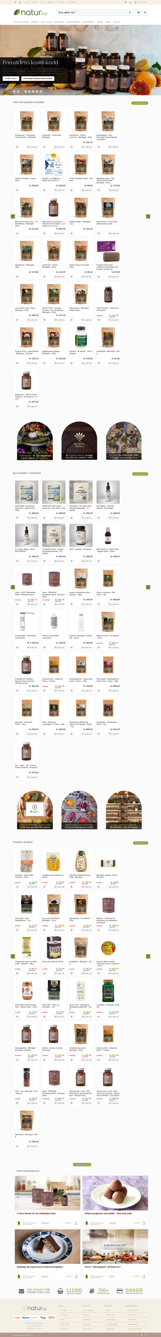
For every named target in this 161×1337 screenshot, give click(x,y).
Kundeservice (132, 1319)
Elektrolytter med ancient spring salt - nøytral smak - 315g (25, 508)
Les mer (68, 1223)
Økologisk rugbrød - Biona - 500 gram (107, 876)
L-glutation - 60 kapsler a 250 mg (107, 1006)
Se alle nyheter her (140, 474)
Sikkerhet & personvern (135, 1329)
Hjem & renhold (87, 1329)
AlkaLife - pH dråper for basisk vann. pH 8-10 (51, 179)
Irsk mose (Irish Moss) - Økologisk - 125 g (51, 919)
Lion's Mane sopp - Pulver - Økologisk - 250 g (25, 309)
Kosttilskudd (86, 1319)
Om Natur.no (64, 1315)
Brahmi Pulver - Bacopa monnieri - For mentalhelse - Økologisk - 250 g (53, 310)
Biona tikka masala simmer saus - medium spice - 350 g (26, 1006)
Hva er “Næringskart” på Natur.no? (103, 1267)
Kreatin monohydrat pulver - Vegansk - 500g (80, 593)
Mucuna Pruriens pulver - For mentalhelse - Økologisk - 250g (26, 224)
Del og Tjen (61, 2)
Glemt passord (132, 1315)
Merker (62, 1319)
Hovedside (63, 1310)
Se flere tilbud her (141, 843)
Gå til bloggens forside (82, 1164)
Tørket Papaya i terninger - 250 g (79, 266)
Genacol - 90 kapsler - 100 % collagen (80, 352)
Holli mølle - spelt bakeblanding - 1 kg (22, 919)
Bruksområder (110, 1315)
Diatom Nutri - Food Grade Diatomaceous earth (106, 223)
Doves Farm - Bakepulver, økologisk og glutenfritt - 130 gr (80, 1007)
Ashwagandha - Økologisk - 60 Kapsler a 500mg (26, 1049)
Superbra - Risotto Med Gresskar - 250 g (24, 876)
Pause (158, 31)
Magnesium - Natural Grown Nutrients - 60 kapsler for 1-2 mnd (26, 397)
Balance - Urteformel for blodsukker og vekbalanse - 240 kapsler (107, 920)
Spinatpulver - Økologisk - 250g (25, 266)
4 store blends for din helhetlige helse (36, 1213)
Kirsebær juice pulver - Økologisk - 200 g (78, 1049)
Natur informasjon (29, 1223)
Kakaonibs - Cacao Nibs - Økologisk (52, 136)
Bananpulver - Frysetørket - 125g (80, 919)
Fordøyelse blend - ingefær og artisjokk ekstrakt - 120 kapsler (52, 551)
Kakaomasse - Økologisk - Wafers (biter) (79, 309)
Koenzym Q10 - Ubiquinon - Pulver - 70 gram (53, 680)
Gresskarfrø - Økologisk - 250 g (108, 352)
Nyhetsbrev (51, 2)
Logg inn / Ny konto (133, 1310)
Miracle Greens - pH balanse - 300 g (107, 637)
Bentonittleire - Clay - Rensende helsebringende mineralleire (106, 137)
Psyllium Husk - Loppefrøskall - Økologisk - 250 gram (26, 352)
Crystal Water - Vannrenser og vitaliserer (25, 637)
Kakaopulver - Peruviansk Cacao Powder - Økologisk (25, 136)
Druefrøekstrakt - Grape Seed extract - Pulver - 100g (80, 680)
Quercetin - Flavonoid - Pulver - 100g (24, 723)
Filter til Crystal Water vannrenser (50, 637)
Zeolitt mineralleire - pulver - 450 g (26, 179)
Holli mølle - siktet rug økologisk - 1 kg (50, 1006)
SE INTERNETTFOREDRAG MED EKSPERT (37, 78)
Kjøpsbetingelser (133, 1324)
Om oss (27, 2)
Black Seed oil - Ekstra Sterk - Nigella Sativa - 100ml (107, 550)
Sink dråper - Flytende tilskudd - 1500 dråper (105, 507)
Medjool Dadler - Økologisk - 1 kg (80, 223)
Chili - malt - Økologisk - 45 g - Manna (26, 1092)
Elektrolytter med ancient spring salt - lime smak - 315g (53, 507)
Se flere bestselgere (140, 103)
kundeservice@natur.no (34, 1323)
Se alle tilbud (64, 1329)
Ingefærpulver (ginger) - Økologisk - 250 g (51, 352)
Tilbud (42, 2)
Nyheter (35, 2)
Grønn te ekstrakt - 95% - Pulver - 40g (106, 593)
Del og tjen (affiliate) (112, 1324)
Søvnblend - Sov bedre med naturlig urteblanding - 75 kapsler (80, 508)
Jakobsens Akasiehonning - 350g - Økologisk (80, 876)
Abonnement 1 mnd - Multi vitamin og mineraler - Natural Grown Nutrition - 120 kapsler (108, 1093)
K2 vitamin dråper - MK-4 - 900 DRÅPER (25, 550)
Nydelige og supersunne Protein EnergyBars (40, 1267)
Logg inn (130, 2)
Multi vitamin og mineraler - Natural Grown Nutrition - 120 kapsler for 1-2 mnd (53, 224)
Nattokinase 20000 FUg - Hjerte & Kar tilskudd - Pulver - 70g (80, 724)
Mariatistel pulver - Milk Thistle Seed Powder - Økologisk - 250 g (105, 180)
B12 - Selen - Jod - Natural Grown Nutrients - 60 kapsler (26, 766)
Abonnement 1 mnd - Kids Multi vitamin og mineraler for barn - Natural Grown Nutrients (80, 1094)
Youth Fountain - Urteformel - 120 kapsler (107, 309)
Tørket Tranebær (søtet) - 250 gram (81, 179)
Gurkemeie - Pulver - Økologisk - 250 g (50, 266)
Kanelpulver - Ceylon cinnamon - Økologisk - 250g (80, 136)
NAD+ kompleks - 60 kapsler (80, 549)
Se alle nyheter (64, 1324)
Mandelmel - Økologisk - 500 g (26, 1135)
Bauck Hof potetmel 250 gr (52, 962)
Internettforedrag (111, 1319)
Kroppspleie (86, 1324)
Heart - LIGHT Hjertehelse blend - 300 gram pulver (25, 593)
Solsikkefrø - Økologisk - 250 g (80, 963)
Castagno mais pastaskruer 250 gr (53, 876)
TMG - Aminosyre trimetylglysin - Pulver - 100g (53, 723)
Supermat (86, 1315)
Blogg (108, 1310)
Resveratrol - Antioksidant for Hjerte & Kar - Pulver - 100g (107, 680)
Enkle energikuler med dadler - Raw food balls (108, 1213)
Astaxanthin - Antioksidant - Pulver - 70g (107, 723)
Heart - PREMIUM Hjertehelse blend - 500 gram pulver (53, 594)
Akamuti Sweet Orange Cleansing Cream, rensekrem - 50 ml (107, 964)
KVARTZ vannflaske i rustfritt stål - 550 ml (80, 637)
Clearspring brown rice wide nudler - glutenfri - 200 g (26, 963)
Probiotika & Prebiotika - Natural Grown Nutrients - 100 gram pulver (25, 681)
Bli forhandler (72, 2)
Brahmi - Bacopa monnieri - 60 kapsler (53, 1049)
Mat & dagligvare (88, 1310)
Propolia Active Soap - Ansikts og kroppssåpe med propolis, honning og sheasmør (107, 268)
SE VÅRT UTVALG (11, 78)
